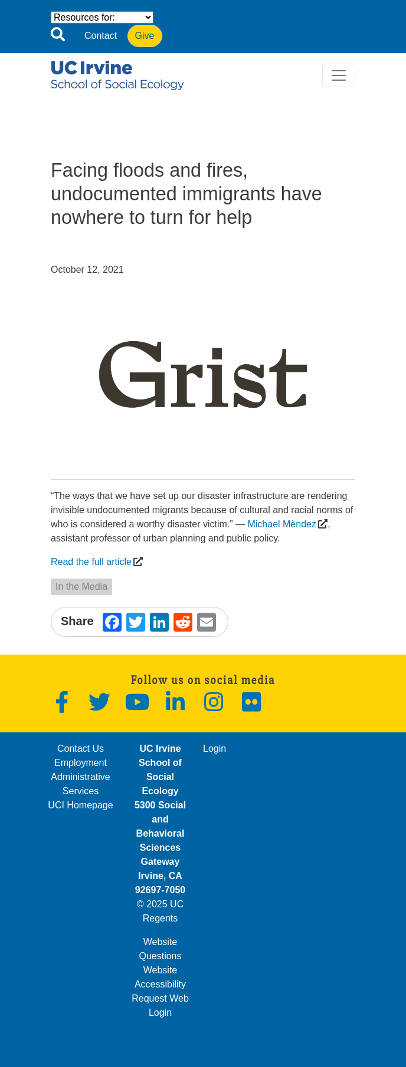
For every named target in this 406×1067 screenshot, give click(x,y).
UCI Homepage (80, 805)
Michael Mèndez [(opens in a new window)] (281, 524)
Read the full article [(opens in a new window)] (91, 562)
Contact (100, 36)
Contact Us (80, 749)
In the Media (81, 587)
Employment (80, 763)
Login (214, 749)
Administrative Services (80, 784)
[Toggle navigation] (338, 75)
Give (145, 36)
